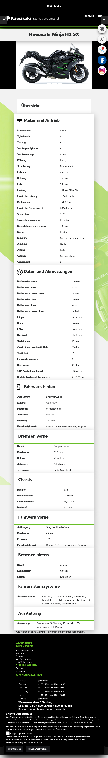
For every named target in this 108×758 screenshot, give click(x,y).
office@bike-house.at (24, 662)
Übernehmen (14, 749)
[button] (21, 64)
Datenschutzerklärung (83, 723)
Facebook (20, 668)
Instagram (20, 672)
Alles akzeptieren (37, 749)
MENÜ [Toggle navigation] (94, 17)
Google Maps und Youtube (21, 734)
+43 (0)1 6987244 (23, 659)
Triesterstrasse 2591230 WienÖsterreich (24, 654)
